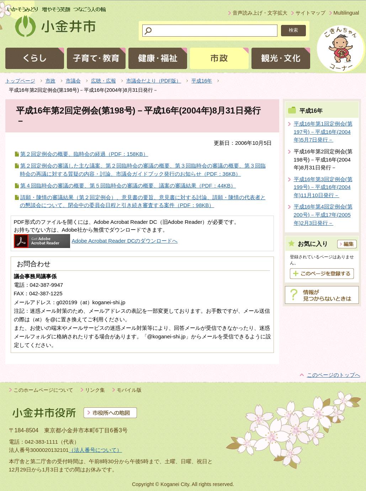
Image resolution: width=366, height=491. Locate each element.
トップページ (20, 81)
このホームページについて (43, 390)
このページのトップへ (333, 375)
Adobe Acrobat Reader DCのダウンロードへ (96, 241)
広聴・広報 (103, 81)
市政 (50, 81)
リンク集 (95, 390)
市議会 (73, 81)
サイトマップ (310, 13)
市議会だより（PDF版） (153, 81)
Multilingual (346, 13)
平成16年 (201, 81)
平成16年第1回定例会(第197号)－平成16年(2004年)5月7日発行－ (323, 132)
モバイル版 (129, 390)
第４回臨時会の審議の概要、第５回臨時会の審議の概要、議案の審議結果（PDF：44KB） (128, 186)
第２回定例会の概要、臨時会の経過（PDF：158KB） (84, 154)
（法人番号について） (95, 450)
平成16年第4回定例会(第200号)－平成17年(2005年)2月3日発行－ (323, 215)
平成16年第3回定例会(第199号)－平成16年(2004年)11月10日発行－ (323, 187)
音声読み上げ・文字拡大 (260, 13)
